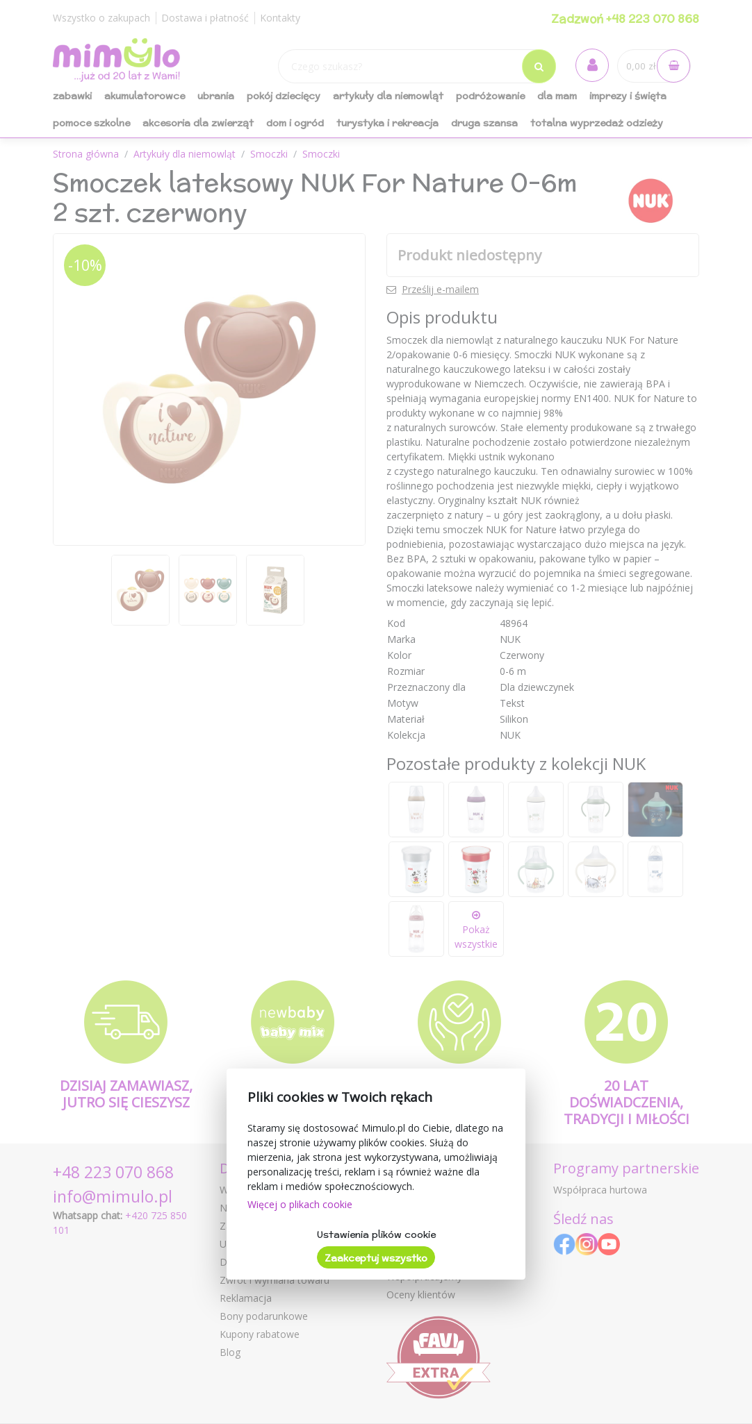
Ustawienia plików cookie (376, 1234)
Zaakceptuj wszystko (376, 1258)
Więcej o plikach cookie (299, 1204)
